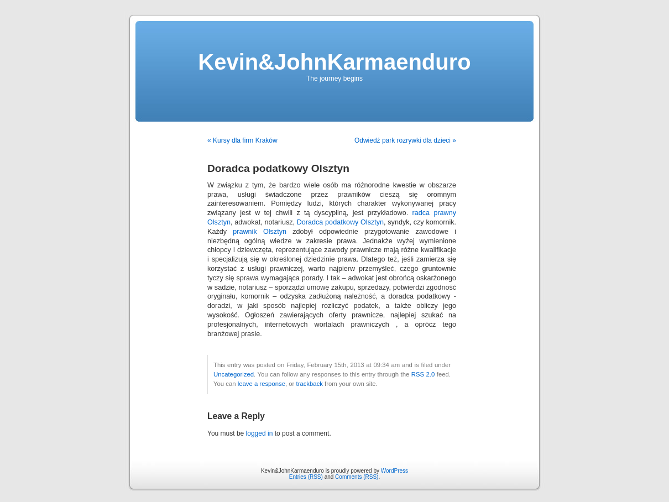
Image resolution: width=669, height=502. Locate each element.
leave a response (261, 383)
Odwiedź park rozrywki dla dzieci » (405, 140)
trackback (309, 383)
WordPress (394, 471)
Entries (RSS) (306, 477)
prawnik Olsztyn (259, 232)
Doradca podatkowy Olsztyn (340, 222)
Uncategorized (233, 374)
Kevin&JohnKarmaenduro (334, 62)
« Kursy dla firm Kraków (242, 140)
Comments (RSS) (356, 477)
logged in (259, 433)
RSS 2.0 (423, 374)
